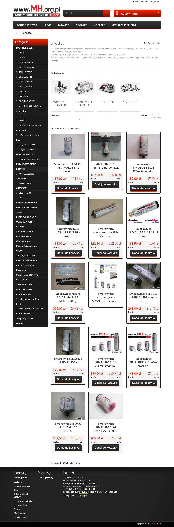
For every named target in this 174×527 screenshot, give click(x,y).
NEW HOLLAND (26, 67)
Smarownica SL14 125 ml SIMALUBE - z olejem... (68, 167)
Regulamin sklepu (123, 25)
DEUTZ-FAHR (25, 77)
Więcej (54, 63)
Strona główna (27, 25)
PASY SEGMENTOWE (26, 207)
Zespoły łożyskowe (25, 255)
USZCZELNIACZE (24, 154)
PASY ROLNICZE (24, 48)
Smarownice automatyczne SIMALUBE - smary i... (105, 297)
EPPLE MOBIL (25, 86)
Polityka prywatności (23, 501)
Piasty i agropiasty (25, 265)
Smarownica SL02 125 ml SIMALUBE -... (68, 360)
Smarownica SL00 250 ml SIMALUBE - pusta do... (143, 297)
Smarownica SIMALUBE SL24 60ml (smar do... (143, 362)
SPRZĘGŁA (21, 280)
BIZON (21, 52)
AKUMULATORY (24, 284)
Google (83, 495)
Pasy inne (21, 270)
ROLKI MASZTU (24, 289)
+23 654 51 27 (71, 489)
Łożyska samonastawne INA (28, 137)
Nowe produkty (46, 478)
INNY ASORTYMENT (26, 164)
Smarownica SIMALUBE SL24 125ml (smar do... (143, 167)
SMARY (20, 212)
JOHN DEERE (25, 72)
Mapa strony (19, 513)
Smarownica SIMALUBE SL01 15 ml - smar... (143, 232)
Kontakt (99, 25)
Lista (159, 115)
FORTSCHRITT (25, 62)
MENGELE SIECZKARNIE (30, 106)
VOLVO (22, 91)
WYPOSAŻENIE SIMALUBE (25, 176)
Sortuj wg (55, 115)
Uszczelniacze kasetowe (29, 159)
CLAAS (21, 57)
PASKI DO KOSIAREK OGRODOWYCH (26, 219)
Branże (17, 509)
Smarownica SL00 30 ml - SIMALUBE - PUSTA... (68, 427)
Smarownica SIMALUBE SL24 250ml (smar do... (106, 362)
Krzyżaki (20, 227)
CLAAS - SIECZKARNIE (29, 125)
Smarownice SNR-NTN (27, 275)
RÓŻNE (22, 120)
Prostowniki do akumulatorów (23, 238)
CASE (21, 116)
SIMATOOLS (24, 198)
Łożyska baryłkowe (27, 149)
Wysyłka (81, 25)
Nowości (64, 25)
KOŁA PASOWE (24, 294)
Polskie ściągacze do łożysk (26, 248)
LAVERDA (23, 96)
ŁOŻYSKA (21, 130)
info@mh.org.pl (71, 495)
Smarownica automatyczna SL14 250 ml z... (106, 232)
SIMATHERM (24, 193)
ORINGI (20, 323)
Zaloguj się (154, 1)
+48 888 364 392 (93, 486)
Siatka (152, 115)
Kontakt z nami (140, 1)
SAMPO (22, 111)
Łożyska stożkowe (26, 145)
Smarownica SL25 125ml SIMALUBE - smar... (68, 232)
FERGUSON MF (26, 82)
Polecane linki (20, 505)
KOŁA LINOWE (23, 313)
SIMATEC (20, 169)
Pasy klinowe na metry (27, 260)
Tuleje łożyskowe (24, 318)
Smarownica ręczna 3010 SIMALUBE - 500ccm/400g (68, 297)
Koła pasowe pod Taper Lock (28, 301)
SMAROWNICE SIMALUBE (24, 185)
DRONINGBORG (26, 101)
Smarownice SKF (24, 231)
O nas (47, 25)
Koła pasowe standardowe (30, 309)
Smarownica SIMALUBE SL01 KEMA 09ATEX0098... (106, 427)
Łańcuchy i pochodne (26, 202)
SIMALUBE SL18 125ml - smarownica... (106, 165)
